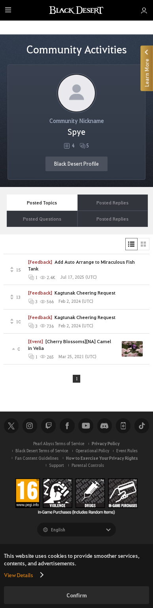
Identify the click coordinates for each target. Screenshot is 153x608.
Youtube (85, 425)
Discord (104, 425)
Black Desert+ (123, 425)
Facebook (67, 425)
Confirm (76, 595)
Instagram (30, 425)
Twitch (48, 425)
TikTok (141, 425)
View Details (18, 574)
